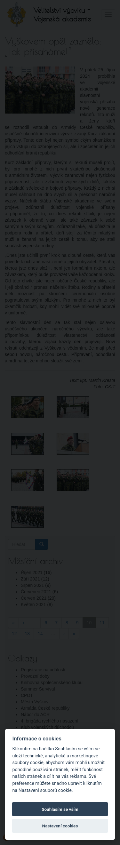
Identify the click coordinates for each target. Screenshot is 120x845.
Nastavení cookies (60, 825)
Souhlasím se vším (60, 809)
